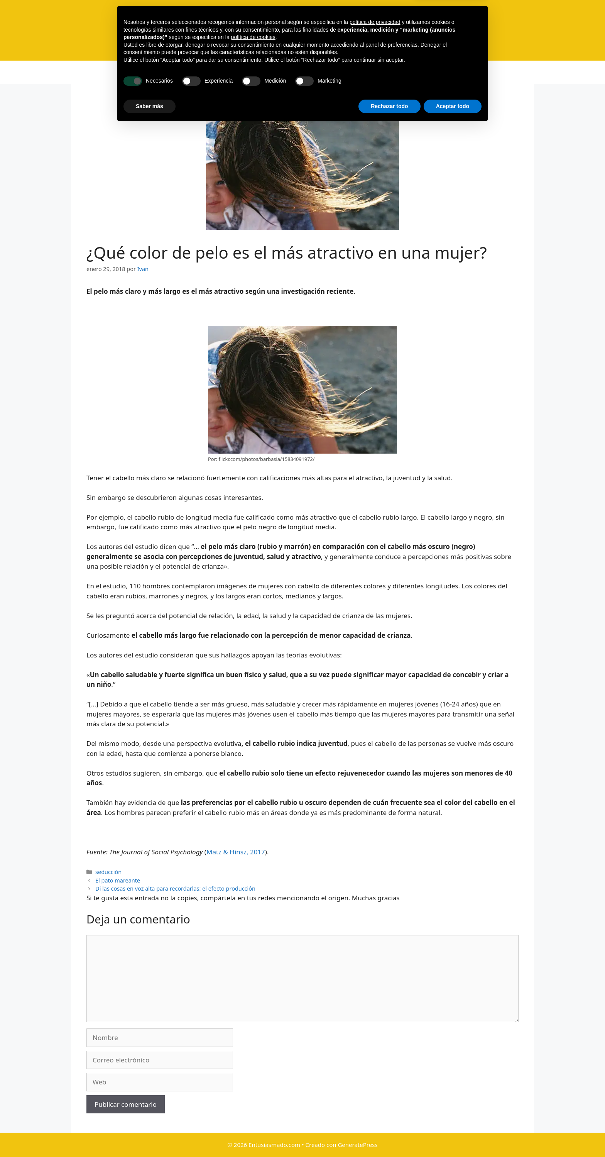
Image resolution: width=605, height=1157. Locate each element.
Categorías (218, 72)
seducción (108, 872)
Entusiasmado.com (332, 25)
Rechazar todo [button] (389, 1136)
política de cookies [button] (253, 1067)
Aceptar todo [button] (452, 1136)
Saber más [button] (149, 1136)
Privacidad (396, 72)
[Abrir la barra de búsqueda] (428, 72)
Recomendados (345, 72)
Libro (255, 72)
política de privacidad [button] (375, 1052)
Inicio (181, 72)
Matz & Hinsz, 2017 (235, 851)
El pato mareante (117, 880)
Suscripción (293, 72)
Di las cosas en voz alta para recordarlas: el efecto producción (175, 888)
